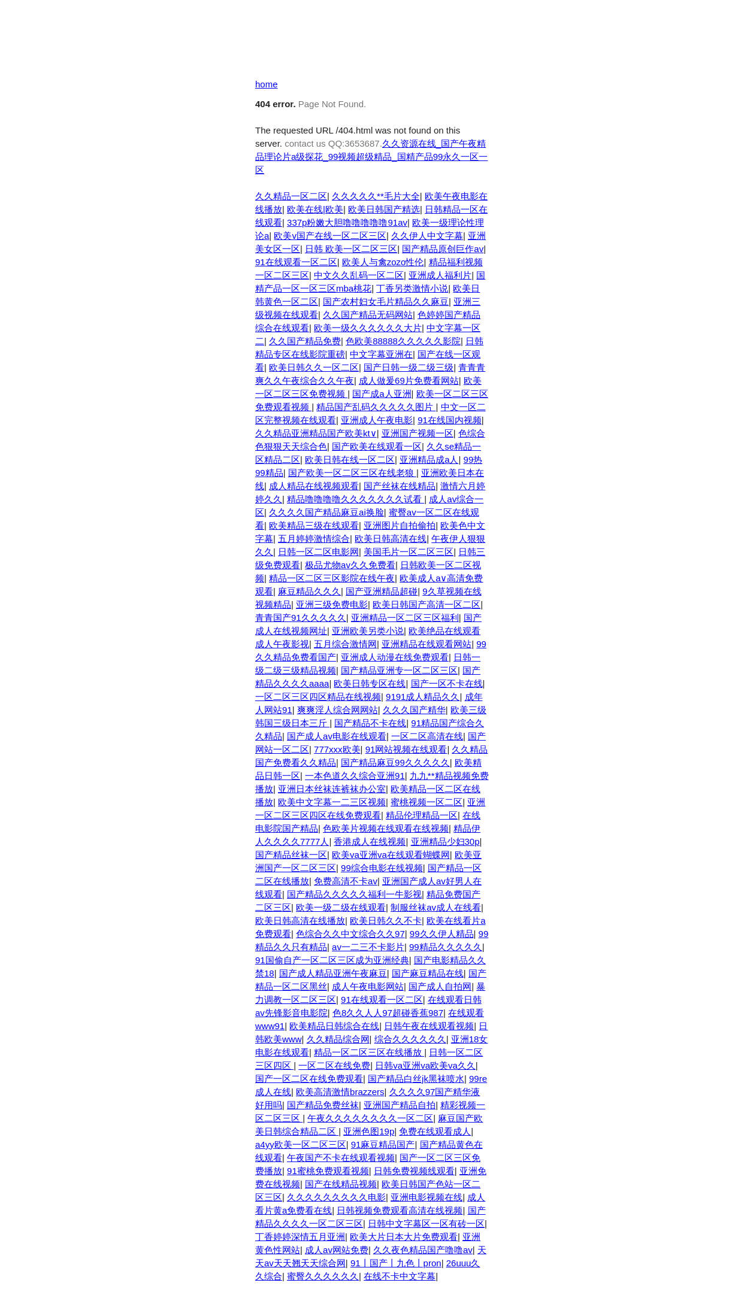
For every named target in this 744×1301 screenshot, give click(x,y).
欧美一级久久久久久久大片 (368, 328)
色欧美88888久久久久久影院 (403, 341)
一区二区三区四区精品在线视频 (318, 697)
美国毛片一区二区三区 (408, 552)
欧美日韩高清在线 (391, 538)
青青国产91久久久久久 (300, 617)
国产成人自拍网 (440, 986)
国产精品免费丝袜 (323, 1105)
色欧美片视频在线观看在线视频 (386, 828)
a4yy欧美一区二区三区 (300, 1144)
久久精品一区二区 (291, 196)
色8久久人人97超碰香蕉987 (387, 1013)
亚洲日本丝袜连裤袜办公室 (332, 789)
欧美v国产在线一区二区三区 (330, 236)
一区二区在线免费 (334, 1065)
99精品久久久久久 (445, 947)
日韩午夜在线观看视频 (429, 1026)
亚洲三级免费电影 (332, 604)
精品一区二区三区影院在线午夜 (332, 578)
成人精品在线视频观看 (314, 486)
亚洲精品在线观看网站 (426, 644)
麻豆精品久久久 (309, 591)
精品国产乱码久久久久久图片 (375, 407)
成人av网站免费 (336, 1250)
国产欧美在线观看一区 (377, 446)
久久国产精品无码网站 (368, 315)
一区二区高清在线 (427, 736)
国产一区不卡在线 (447, 683)
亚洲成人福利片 (440, 275)
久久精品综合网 (338, 1039)
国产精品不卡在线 (370, 723)
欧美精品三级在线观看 (314, 525)
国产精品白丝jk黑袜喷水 (416, 1078)
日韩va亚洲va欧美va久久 (425, 1065)
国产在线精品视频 (341, 1184)
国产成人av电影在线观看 (336, 736)
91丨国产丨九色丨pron (395, 1263)
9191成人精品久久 (422, 697)
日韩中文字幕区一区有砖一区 (426, 1223)
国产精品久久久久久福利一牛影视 (354, 894)
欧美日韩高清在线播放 (300, 920)
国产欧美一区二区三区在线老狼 (352, 473)
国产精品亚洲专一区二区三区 (399, 670)
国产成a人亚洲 (381, 394)
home (266, 84)
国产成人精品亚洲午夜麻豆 (333, 973)
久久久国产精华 (414, 710)
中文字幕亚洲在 (381, 354)
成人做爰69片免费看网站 (409, 380)
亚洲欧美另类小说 (368, 631)
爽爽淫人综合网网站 (337, 710)
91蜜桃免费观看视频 (328, 1171)
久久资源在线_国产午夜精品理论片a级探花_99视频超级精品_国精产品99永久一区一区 (371, 156)
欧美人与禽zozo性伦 (383, 262)
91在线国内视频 (450, 420)
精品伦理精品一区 (422, 815)
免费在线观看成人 (435, 1131)
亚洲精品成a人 (429, 459)
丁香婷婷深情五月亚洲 (300, 1237)
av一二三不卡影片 (368, 947)
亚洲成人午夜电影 (377, 420)
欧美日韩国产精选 (384, 209)
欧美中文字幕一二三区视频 (332, 802)
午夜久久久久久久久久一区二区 (370, 1118)
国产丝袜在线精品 (399, 486)
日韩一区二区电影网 (318, 552)
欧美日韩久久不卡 (386, 920)
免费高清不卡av (345, 881)
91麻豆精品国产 (383, 1144)
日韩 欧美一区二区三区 (351, 249)
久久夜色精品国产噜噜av (423, 1250)
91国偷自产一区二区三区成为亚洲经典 (332, 960)
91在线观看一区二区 (296, 262)
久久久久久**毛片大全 (376, 196)
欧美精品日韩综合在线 (334, 1026)
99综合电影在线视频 (382, 868)
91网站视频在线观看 (406, 749)
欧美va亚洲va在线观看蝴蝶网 (391, 855)
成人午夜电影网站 (368, 986)
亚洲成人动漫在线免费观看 (395, 657)
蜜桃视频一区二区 (426, 802)
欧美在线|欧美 (315, 209)
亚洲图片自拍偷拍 (399, 525)
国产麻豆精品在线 (428, 973)
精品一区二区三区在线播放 (369, 1052)
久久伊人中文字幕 (427, 236)
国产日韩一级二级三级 (408, 367)
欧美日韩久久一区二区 (314, 367)
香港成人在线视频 (370, 841)
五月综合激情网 (345, 644)
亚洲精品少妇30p (445, 841)
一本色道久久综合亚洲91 (355, 776)
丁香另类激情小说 (412, 288)
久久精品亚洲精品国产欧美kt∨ (316, 433)
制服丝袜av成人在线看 (436, 907)
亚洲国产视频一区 (417, 433)
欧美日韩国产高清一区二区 (426, 604)
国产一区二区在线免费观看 (309, 1078)
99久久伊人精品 (442, 934)
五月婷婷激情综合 (314, 538)
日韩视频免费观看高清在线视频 (399, 1210)
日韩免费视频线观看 (414, 1171)
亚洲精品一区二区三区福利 (405, 617)
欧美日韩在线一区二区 (350, 459)
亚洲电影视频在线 (426, 1197)
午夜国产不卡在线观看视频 (341, 1158)
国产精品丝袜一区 (291, 855)
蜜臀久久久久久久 (323, 1276)
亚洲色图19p (368, 1131)
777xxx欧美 (337, 749)
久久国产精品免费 (305, 341)
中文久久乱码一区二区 (359, 275)
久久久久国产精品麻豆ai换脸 (326, 512)
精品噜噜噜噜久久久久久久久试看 (355, 499)
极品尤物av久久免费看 (350, 565)
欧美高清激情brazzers (340, 1092)
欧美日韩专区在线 (370, 683)
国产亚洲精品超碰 (382, 591)
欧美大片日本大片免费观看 (404, 1237)
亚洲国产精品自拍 (399, 1105)
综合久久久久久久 (410, 1039)
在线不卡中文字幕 (399, 1276)
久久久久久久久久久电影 (336, 1197)
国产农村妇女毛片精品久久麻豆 (386, 301)
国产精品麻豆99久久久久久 (395, 762)
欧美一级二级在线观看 (341, 907)
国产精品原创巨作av (442, 249)
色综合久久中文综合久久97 (350, 934)
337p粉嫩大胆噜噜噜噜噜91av (347, 222)
